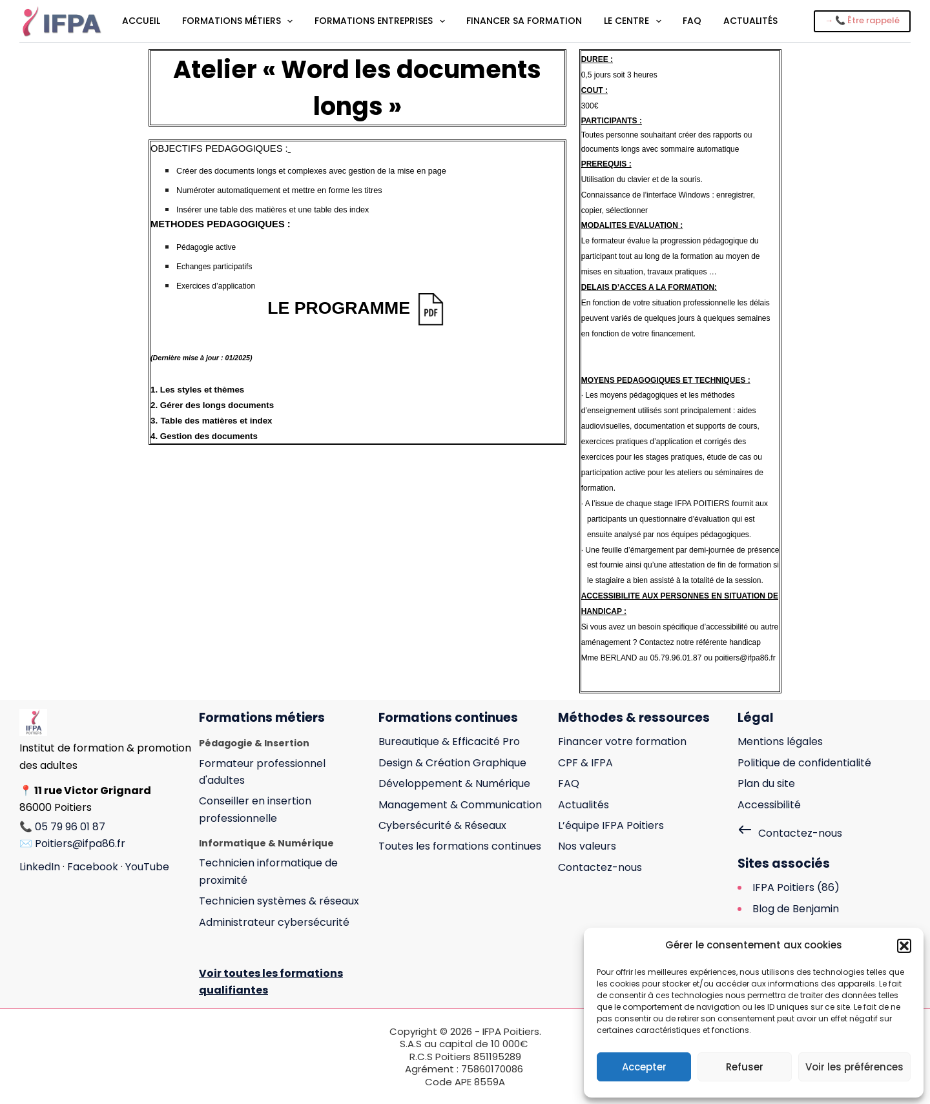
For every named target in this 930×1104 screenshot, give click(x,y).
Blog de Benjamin (795, 908)
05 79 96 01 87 (70, 826)
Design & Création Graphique (452, 762)
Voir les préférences (854, 1067)
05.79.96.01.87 (675, 657)
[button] (904, 945)
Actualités (750, 20)
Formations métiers (238, 21)
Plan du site (766, 783)
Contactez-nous (600, 867)
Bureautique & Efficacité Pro (449, 741)
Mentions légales (780, 741)
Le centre (633, 21)
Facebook (92, 866)
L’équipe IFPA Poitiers (611, 825)
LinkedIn (39, 866)
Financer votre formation (622, 741)
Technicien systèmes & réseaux (279, 901)
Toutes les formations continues (459, 846)
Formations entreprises (381, 21)
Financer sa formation (524, 20)
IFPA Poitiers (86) (796, 887)
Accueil (141, 20)
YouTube (147, 866)
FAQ (692, 20)
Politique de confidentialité (804, 762)
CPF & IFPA (585, 762)
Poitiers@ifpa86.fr (80, 843)
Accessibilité (769, 804)
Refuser (744, 1067)
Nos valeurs (587, 846)
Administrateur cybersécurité (274, 922)
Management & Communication (460, 804)
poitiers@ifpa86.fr (744, 657)
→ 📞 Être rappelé (862, 20)
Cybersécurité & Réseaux (442, 825)
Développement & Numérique (454, 783)
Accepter (644, 1067)
